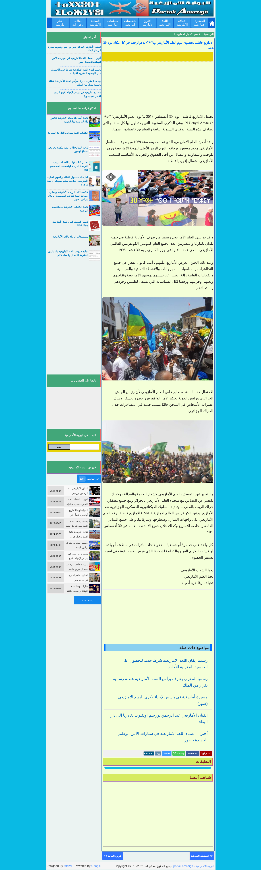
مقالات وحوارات (78, 22)
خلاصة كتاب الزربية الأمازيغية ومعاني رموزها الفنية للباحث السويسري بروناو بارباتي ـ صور (68, 196)
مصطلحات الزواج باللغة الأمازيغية (70, 236)
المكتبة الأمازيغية (95, 22)
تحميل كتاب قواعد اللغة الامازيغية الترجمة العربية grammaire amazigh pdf (69, 166)
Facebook (192, 753)
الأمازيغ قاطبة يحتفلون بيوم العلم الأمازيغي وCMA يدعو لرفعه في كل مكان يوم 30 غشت (158, 45)
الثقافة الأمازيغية (182, 22)
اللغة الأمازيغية (165, 22)
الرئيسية (209, 34)
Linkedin (148, 753)
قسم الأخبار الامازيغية (187, 34)
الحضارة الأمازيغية (200, 22)
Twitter (166, 753)
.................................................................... (80, 54)
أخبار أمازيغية (60, 22)
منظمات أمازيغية (112, 22)
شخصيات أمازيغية (130, 22)
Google (96, 865)
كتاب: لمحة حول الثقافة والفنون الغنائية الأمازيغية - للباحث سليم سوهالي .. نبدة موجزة (67, 181)
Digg (158, 753)
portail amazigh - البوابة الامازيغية (194, 866)
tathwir (68, 865)
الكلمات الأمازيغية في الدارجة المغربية (68, 133)
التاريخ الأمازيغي (147, 22)
